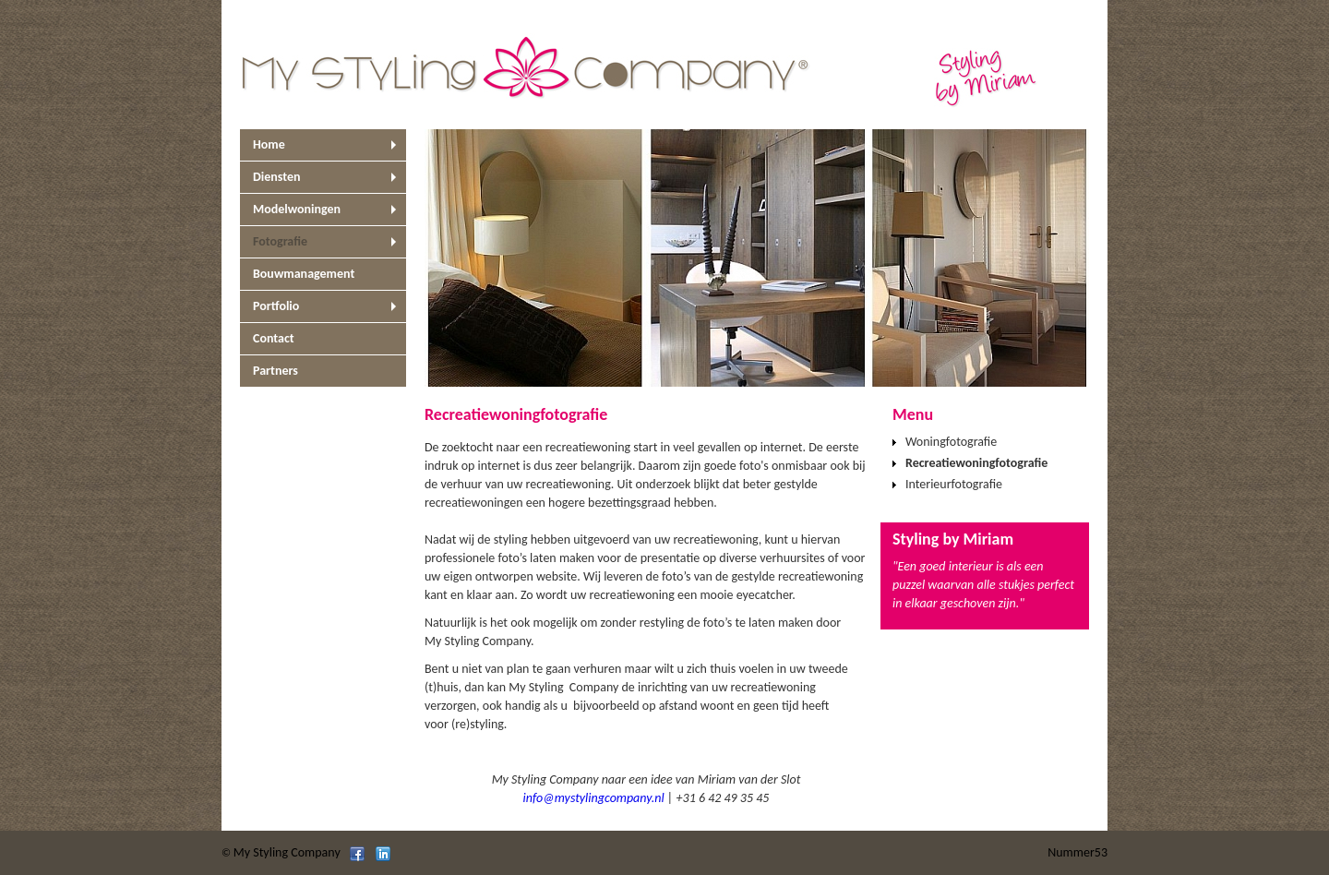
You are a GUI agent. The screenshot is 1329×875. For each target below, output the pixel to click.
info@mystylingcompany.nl (593, 798)
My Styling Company (287, 852)
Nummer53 (1078, 852)
